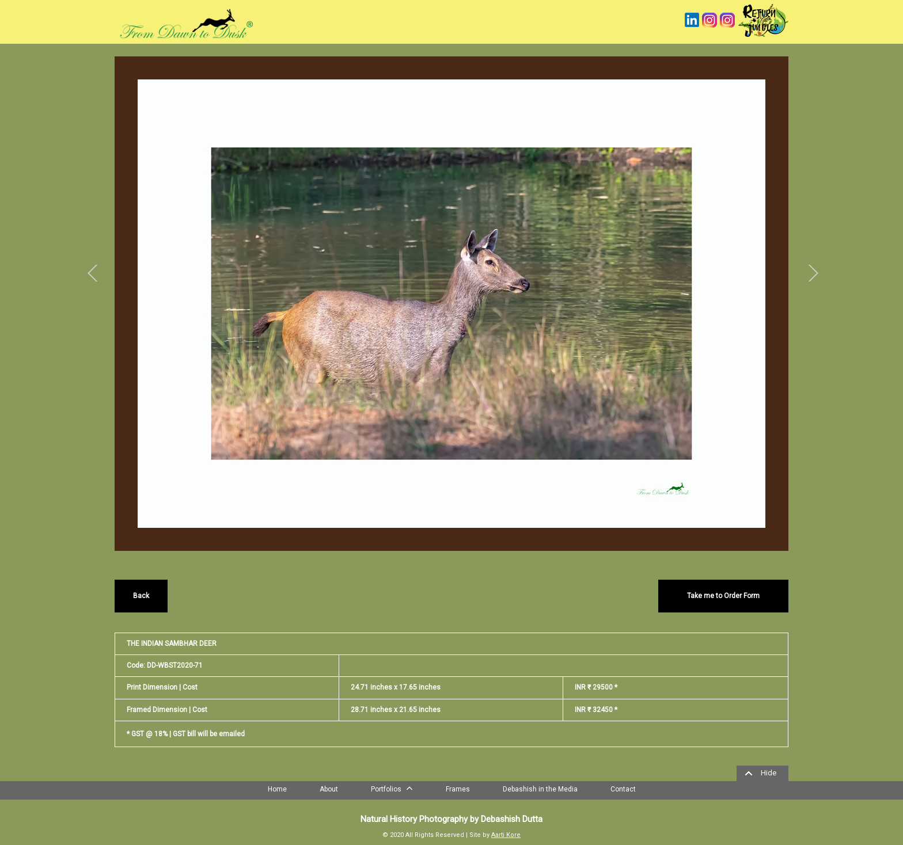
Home (277, 789)
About (329, 789)
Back (141, 596)
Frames (458, 789)
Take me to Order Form (723, 596)
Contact (623, 789)
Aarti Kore (506, 835)
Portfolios (392, 788)
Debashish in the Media (540, 789)
